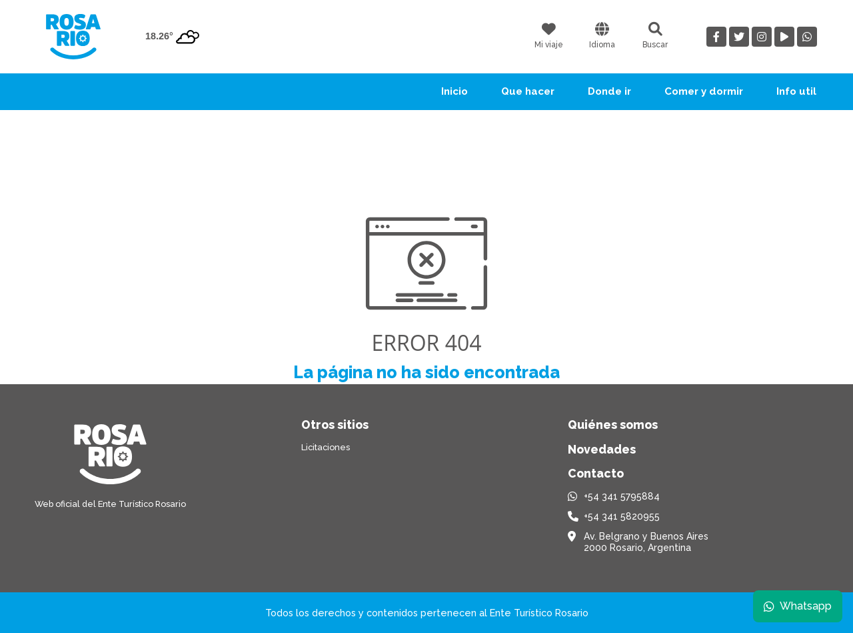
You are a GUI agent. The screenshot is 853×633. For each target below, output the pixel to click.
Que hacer (527, 91)
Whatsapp (798, 606)
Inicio (454, 91)
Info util (796, 91)
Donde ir (609, 91)
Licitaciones (325, 447)
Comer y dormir (703, 91)
